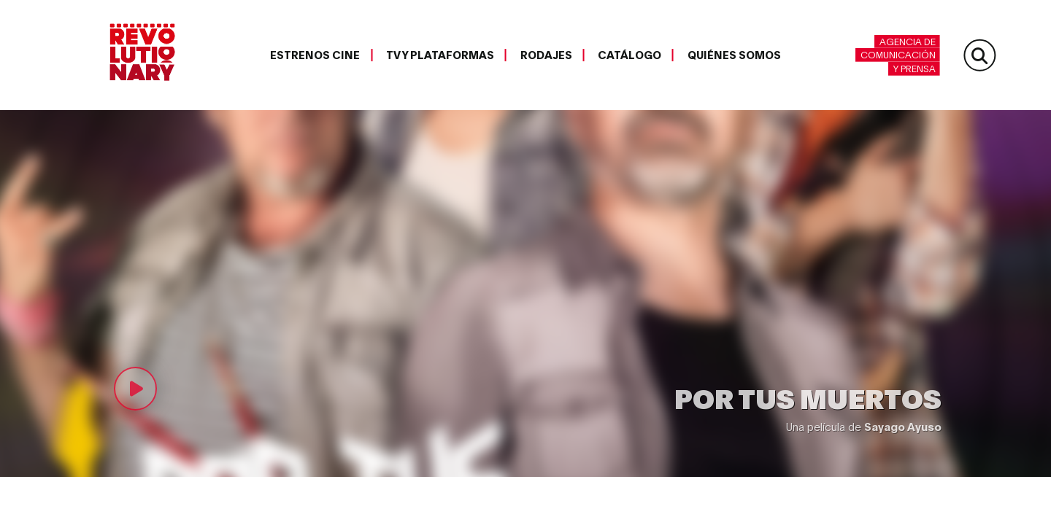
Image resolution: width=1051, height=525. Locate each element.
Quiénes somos (734, 55)
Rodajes (546, 55)
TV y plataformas (440, 55)
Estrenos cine (315, 55)
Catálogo (629, 55)
